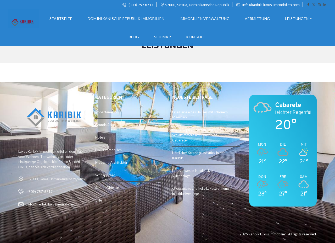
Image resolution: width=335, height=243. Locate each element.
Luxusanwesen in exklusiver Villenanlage (193, 173)
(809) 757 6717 (137, 5)
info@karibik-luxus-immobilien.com (268, 5)
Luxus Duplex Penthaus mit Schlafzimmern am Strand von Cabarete (194, 135)
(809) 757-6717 (40, 191)
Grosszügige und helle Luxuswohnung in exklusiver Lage (200, 191)
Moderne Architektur (111, 162)
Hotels (100, 137)
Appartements (106, 112)
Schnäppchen (105, 175)
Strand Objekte (107, 188)
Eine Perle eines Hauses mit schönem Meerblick (200, 114)
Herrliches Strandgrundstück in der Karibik (198, 155)
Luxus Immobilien (108, 150)
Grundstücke (105, 125)
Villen (99, 200)
